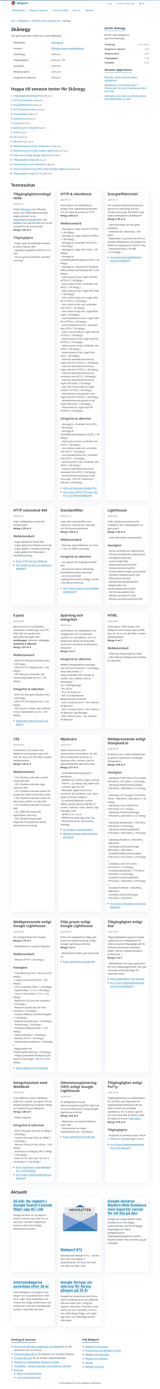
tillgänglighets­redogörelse (27, 219)
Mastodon (103, 1354)
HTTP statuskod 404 (24, 109)
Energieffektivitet (22, 104)
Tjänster (89, 10)
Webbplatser (18, 10)
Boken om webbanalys (29, 1373)
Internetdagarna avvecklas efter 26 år (31, 1284)
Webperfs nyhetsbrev (96, 1346)
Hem (13, 20)
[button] (109, 3)
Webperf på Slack (94, 1366)
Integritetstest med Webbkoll (29, 164)
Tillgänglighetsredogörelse (27, 95)
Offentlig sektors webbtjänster (46, 20)
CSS (15, 136)
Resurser (18, 1370)
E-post (16, 123)
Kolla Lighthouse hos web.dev (32, 1068)
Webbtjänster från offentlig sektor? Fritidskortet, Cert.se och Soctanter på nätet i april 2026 (125, 88)
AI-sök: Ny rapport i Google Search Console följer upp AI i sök (32, 1205)
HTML (16, 132)
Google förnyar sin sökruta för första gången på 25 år (76, 1286)
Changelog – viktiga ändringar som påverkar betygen (42, 1366)
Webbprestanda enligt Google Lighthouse (35, 150)
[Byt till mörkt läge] (125, 3)
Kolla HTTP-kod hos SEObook (31, 561)
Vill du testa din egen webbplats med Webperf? (39, 1346)
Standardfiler (20, 114)
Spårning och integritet (25, 127)
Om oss (76, 10)
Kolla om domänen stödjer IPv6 (80, 488)
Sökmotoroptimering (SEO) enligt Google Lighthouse (41, 168)
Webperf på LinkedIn (96, 1358)
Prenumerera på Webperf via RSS (103, 1350)
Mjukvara (18, 141)
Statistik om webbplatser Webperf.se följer (37, 1362)
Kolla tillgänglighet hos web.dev (127, 978)
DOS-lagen (26, 209)
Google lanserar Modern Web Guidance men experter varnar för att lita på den (127, 1207)
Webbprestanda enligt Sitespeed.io (32, 146)
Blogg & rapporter (39, 10)
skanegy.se (57, 42)
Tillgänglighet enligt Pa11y (27, 173)
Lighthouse (19, 118)
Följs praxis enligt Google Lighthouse (33, 155)
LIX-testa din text (23, 1358)
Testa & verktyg (60, 10)
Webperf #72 (71, 1249)
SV (141, 3)
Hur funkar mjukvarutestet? (78, 829)
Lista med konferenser (29, 1377)
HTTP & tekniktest (23, 100)
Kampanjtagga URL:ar (25, 1354)
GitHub (89, 1362)
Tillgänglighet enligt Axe (26, 159)
